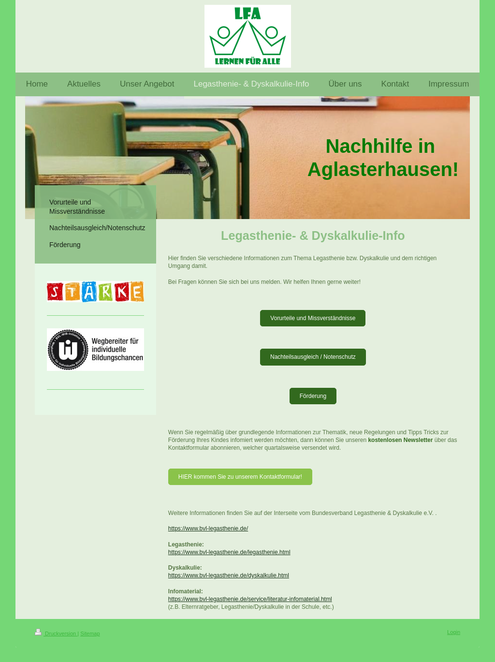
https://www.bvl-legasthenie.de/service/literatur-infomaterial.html (250, 599)
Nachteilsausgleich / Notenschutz (313, 356)
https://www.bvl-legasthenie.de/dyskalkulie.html (228, 575)
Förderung (313, 396)
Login (453, 632)
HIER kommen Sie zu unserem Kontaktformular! (240, 476)
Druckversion (56, 633)
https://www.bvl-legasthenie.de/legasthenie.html (229, 552)
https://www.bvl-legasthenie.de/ (208, 528)
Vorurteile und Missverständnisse (312, 318)
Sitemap (90, 633)
